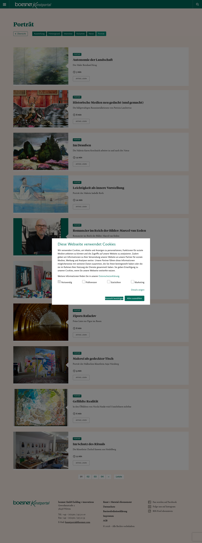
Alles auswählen (134, 298)
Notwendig (65, 282)
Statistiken (114, 282)
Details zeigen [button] (137, 289)
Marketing (137, 282)
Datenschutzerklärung (109, 276)
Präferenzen (89, 282)
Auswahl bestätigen (114, 298)
